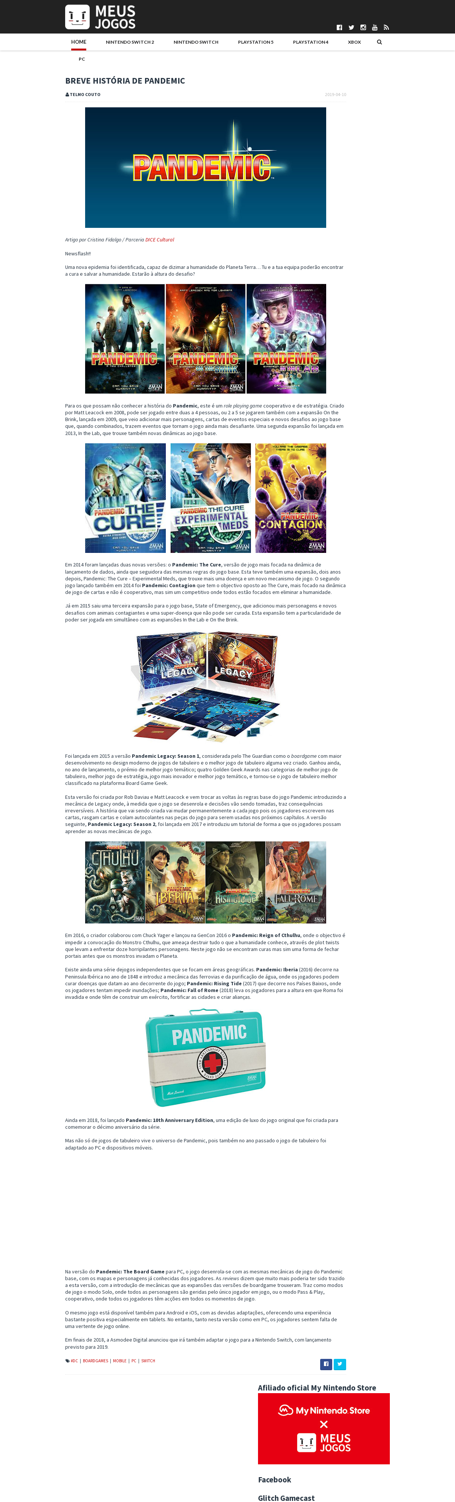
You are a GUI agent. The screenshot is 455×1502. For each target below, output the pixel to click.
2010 (321, 1165)
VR (375, 716)
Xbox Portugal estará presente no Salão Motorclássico (364, 1032)
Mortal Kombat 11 (339, 914)
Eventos (398, 680)
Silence (328, 968)
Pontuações (30, 1440)
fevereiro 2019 (338, 1089)
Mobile (71, 1383)
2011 (321, 1158)
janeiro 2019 (335, 1096)
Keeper (353, 469)
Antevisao (394, 668)
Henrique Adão (175, 1459)
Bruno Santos (174, 1434)
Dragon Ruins (362, 435)
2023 (321, 762)
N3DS (339, 704)
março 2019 (334, 1081)
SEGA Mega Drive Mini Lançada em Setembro (370, 1058)
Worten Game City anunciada (352, 1021)
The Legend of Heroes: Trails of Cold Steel (367, 1051)
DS (348, 680)
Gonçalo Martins (177, 1453)
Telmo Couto (173, 1491)
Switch (100, 1383)
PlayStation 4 (242, 44)
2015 (321, 1127)
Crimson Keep (335, 1043)
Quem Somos (32, 1434)
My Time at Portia (339, 945)
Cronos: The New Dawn (373, 536)
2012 (321, 1150)
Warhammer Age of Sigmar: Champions (363, 907)
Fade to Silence (337, 868)
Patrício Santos (176, 1478)
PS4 (399, 704)
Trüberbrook (334, 952)
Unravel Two (333, 922)
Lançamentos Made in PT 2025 (382, 335)
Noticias (363, 704)
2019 (321, 792)
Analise (367, 668)
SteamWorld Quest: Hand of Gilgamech (363, 899)
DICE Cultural (111, 225)
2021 (321, 777)
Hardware (320, 692)
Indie (345, 692)
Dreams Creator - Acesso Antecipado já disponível (376, 930)
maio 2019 (333, 853)
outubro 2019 (336, 815)
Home (30, 44)
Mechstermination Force (347, 1006)
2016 (321, 1119)
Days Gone (332, 884)
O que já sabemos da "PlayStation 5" (361, 937)
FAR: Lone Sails (336, 1014)
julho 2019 (332, 838)
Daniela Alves (174, 1440)
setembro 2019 (338, 823)
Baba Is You (332, 998)
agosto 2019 (335, 830)
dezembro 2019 (339, 800)
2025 (321, 746)
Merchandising (414, 692)
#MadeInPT (322, 668)
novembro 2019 (339, 807)
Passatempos (324, 716)
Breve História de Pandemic (351, 991)
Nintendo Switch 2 (76, 44)
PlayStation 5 (192, 44)
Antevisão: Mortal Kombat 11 (352, 1073)
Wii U (406, 716)
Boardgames (47, 1383)
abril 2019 (332, 861)
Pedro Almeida (175, 1485)
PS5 (415, 704)
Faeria (327, 891)
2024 (321, 754)
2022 (321, 769)
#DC (26, 1383)
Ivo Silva (168, 1465)
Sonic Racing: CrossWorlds (380, 502)
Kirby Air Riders (365, 268)
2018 (321, 1104)
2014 (321, 1135)
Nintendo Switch (138, 44)
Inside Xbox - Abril (339, 975)
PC (302, 44)
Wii (389, 716)
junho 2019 (333, 846)
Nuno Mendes (174, 1472)
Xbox (280, 44)
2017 (321, 1112)
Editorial (370, 680)
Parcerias (27, 1447)
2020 (321, 785)
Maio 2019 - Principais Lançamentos (359, 876)
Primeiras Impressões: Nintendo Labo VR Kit (369, 983)
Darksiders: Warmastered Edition (357, 1066)
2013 (321, 1142)
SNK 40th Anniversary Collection (355, 960)
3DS (346, 668)
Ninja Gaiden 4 (362, 301)
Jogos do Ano (374, 692)
